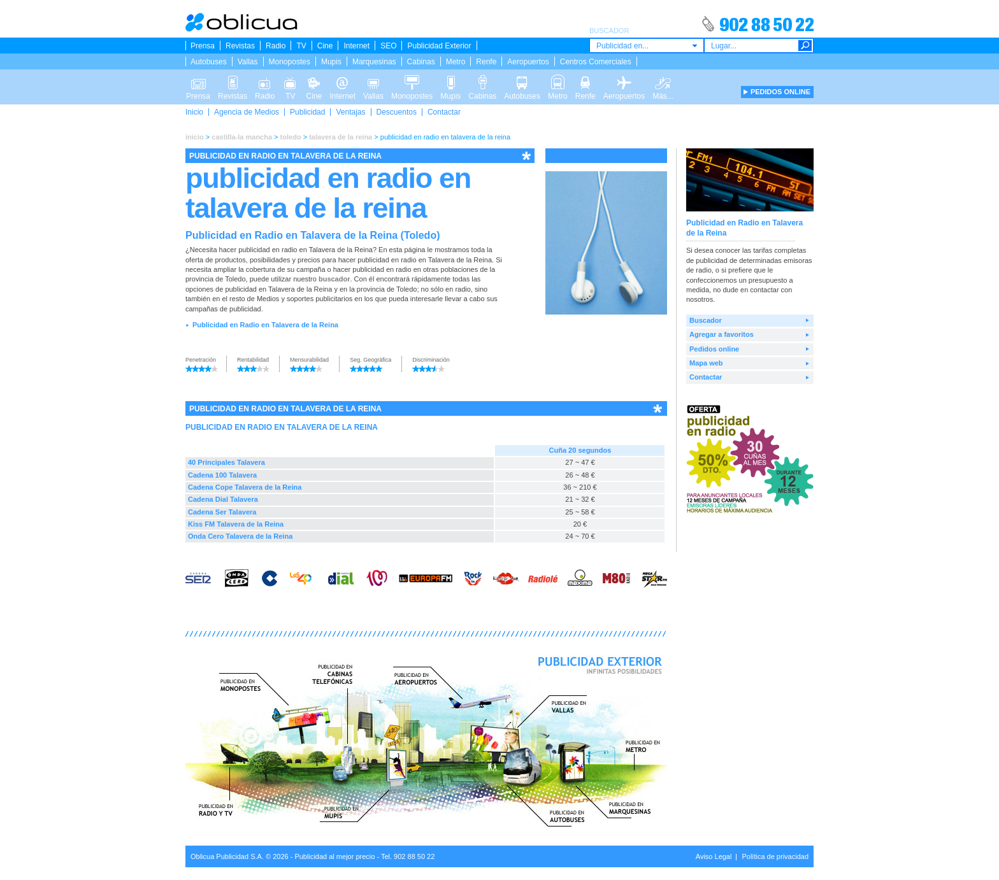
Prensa (202, 45)
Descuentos (397, 112)
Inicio (194, 112)
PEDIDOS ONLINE (780, 92)
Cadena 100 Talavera (222, 475)
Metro (456, 61)
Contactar (444, 112)
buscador (334, 279)
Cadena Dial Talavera (223, 499)
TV (301, 45)
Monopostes (289, 61)
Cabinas (421, 61)
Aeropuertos (528, 61)
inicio (194, 137)
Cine (325, 45)
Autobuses (208, 61)
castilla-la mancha (242, 137)
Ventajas (350, 112)
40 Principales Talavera (226, 462)
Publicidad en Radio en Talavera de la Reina (265, 325)
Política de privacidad (775, 856)
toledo (290, 137)
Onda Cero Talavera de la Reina (240, 536)
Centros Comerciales (595, 61)
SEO (388, 45)
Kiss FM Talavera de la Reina (236, 524)
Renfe (486, 61)
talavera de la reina (340, 137)
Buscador (705, 320)
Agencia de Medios (246, 112)
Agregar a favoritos (721, 334)
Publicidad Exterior (439, 45)
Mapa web (706, 363)
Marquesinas (374, 61)
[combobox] (646, 45)
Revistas (240, 45)
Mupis (331, 61)
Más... (662, 81)
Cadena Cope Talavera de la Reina (244, 487)
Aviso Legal (714, 856)
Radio (275, 45)
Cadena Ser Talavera (222, 512)
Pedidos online (714, 349)
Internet (356, 45)
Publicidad (307, 112)
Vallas (248, 61)
